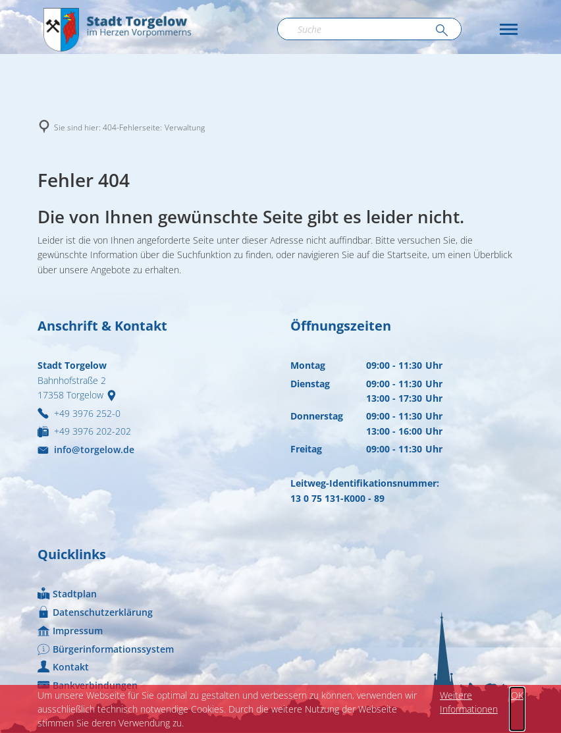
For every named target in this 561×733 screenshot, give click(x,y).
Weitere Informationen (469, 702)
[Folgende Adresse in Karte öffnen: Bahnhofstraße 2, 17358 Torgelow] (114, 395)
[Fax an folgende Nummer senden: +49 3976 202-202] (84, 431)
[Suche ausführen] (441, 30)
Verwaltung (185, 127)
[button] (508, 29)
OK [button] (517, 695)
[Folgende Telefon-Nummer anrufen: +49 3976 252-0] (79, 413)
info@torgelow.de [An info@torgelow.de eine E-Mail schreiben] (86, 449)
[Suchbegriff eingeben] (369, 29)
